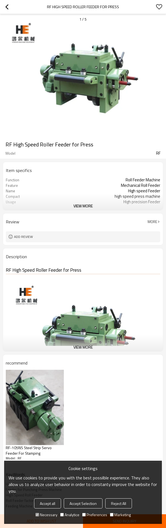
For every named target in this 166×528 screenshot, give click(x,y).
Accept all (47, 503)
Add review (23, 236)
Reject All (118, 503)
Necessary (46, 515)
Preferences (94, 515)
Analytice (69, 515)
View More (83, 206)
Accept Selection (83, 503)
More (152, 221)
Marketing (120, 515)
